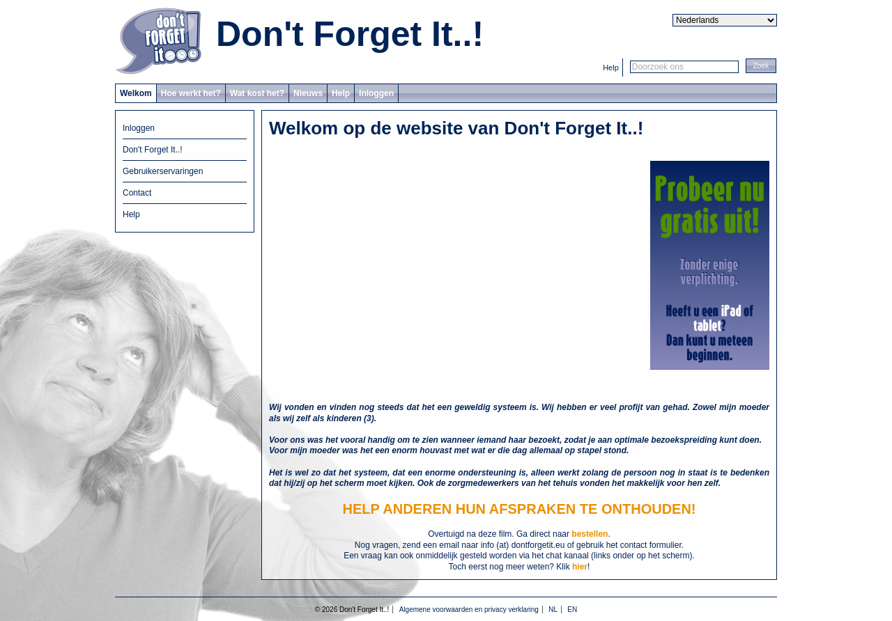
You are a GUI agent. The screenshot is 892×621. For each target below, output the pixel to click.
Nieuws (308, 93)
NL (553, 609)
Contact (137, 193)
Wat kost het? (257, 93)
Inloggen (376, 93)
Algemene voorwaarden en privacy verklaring (469, 609)
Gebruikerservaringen (163, 171)
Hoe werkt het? (191, 93)
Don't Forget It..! (350, 34)
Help (611, 67)
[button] (761, 65)
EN (572, 609)
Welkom (136, 93)
